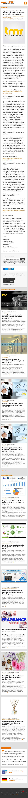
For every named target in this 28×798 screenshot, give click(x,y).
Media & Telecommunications (13, 587)
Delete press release (9, 278)
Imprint (4, 792)
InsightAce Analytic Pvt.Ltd (7, 543)
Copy (22, 259)
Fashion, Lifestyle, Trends (12, 718)
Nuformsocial (5, 632)
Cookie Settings (15, 794)
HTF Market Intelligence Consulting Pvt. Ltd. (11, 719)
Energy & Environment (11, 356)
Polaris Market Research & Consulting (9, 588)
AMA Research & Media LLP (7, 673)
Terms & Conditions (17, 792)
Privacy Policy (9, 792)
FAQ (1, 792)
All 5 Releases (5, 471)
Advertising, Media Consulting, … (13, 497)
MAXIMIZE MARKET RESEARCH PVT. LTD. (9, 498)
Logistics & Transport (11, 311)
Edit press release (8, 281)
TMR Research (13, 18)
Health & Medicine (10, 400)
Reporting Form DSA (7, 794)
